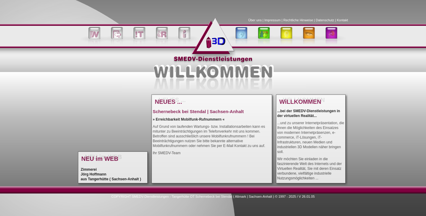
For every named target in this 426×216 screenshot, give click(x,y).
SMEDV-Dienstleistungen (150, 196)
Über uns (255, 20)
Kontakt (342, 20)
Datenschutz (325, 20)
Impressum (272, 20)
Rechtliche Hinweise (298, 20)
